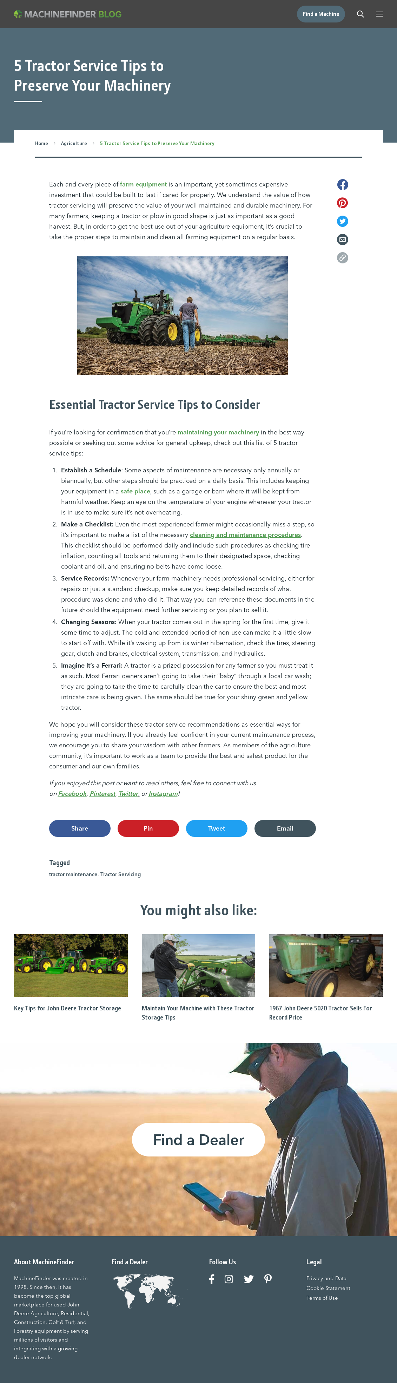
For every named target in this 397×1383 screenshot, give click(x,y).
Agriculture (74, 143)
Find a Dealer (198, 1139)
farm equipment (143, 184)
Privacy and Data (326, 1278)
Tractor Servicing (120, 874)
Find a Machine (321, 14)
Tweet (216, 828)
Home (41, 143)
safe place (135, 491)
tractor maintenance (73, 874)
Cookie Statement (328, 1288)
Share (79, 828)
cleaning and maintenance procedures (245, 535)
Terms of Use (322, 1297)
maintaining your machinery (218, 432)
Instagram (163, 793)
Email (285, 828)
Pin (148, 828)
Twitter (128, 793)
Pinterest (102, 793)
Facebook (72, 793)
